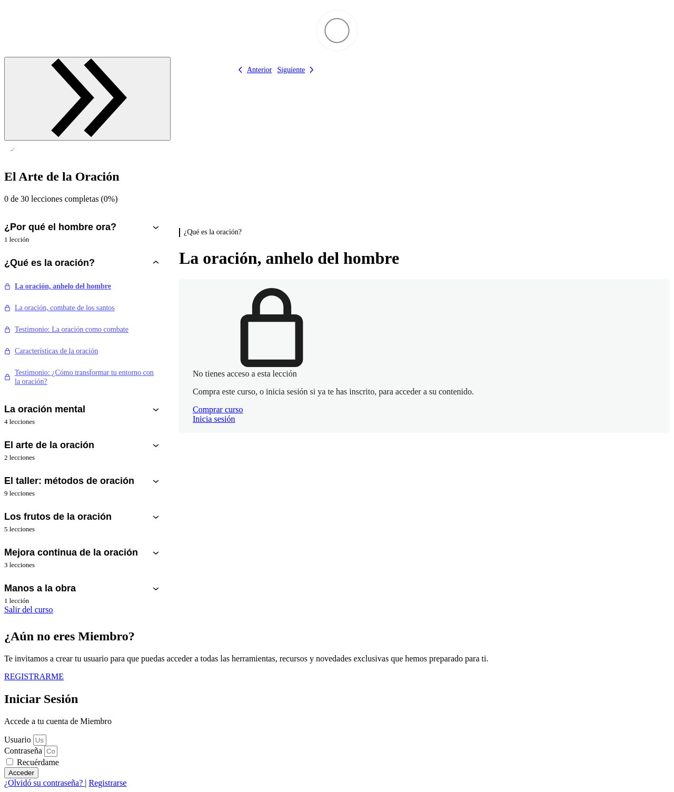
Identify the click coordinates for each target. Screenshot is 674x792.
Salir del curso (28, 609)
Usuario (17, 739)
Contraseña (23, 750)
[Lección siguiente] (297, 69)
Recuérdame (32, 762)
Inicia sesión (214, 418)
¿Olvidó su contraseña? (44, 782)
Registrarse (107, 782)
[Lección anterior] (253, 69)
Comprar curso (218, 409)
